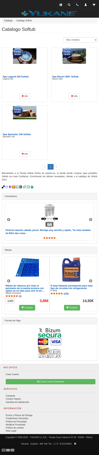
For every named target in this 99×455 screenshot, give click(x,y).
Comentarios (11, 196)
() (13, 296)
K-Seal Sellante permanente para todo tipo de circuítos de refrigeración (71, 287)
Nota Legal (11, 431)
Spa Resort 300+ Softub (65, 76)
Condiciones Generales (17, 418)
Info (25, 96)
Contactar (10, 396)
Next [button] (91, 220)
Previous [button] (8, 220)
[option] (49, 222)
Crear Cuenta (12, 374)
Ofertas (8, 250)
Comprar (27, 307)
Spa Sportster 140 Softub (17, 134)
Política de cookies (15, 427)
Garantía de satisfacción (17, 402)
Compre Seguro (13, 399)
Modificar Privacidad (15, 424)
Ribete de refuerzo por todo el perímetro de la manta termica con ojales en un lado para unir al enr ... (25, 288)
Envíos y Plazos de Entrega (19, 415)
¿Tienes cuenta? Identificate (50, 381)
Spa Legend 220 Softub (16, 76)
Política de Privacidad (16, 421)
